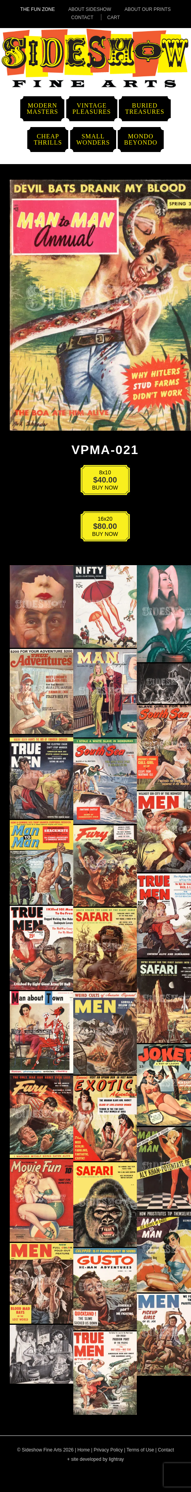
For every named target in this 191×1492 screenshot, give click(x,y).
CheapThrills (48, 139)
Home (83, 1450)
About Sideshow (89, 9)
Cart (113, 17)
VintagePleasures (92, 108)
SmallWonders (93, 139)
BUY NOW (100, 481)
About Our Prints (147, 9)
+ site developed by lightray (95, 1459)
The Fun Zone (37, 9)
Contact (82, 17)
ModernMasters (42, 108)
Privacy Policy (108, 1450)
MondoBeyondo (140, 139)
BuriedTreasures (144, 108)
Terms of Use (140, 1450)
